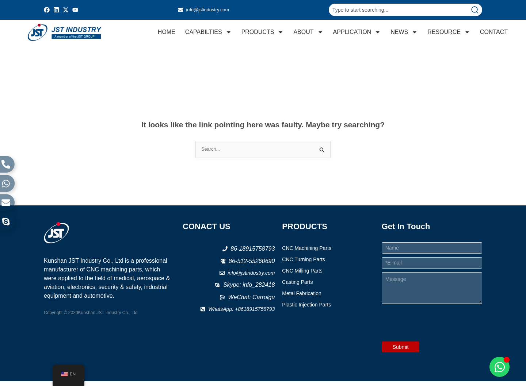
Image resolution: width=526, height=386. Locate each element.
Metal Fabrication (301, 298)
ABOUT (308, 34)
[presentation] (437, 341)
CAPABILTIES (208, 34)
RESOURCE (448, 34)
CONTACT (494, 34)
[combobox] (399, 10)
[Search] (476, 10)
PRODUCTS (262, 34)
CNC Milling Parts (302, 275)
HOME (166, 34)
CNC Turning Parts (303, 264)
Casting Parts (297, 287)
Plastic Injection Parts (306, 309)
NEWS (404, 34)
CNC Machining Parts (306, 253)
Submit (401, 352)
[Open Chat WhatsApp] (499, 367)
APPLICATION (357, 34)
